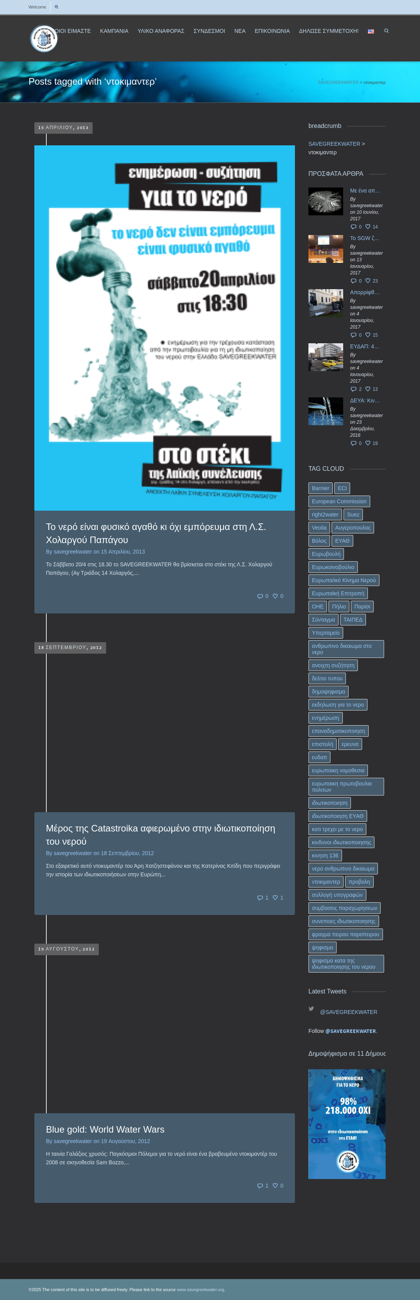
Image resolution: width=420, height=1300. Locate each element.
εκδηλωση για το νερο (338, 705)
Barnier (320, 488)
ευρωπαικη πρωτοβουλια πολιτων (342, 786)
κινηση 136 (325, 855)
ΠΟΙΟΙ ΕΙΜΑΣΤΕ (71, 31)
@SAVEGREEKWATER (349, 1012)
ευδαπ (319, 757)
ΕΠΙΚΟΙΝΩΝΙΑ (272, 31)
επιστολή (322, 744)
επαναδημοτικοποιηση (338, 731)
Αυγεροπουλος (353, 528)
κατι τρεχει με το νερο (337, 829)
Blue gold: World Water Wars (105, 1129)
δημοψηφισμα (328, 691)
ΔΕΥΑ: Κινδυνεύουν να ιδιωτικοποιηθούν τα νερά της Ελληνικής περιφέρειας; (366, 400)
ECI (342, 488)
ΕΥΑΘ (342, 541)
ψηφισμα (322, 947)
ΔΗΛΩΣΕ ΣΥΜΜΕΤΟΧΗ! (329, 31)
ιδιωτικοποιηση (329, 803)
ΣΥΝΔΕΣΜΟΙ (209, 31)
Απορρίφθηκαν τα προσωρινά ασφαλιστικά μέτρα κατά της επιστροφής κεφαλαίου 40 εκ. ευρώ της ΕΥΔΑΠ (366, 292)
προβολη (359, 882)
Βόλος (319, 541)
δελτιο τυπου (327, 678)
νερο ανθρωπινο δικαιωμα (343, 869)
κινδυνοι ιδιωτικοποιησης (341, 842)
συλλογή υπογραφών (337, 895)
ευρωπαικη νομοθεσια (338, 770)
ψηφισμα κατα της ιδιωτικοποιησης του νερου (343, 964)
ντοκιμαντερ (326, 882)
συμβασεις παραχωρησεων (344, 908)
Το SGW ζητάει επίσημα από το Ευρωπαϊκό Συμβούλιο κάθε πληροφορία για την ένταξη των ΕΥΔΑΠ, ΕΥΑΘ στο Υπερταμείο (366, 238)
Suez (353, 514)
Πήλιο (339, 606)
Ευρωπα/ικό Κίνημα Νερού (344, 580)
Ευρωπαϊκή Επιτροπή (338, 593)
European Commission (339, 501)
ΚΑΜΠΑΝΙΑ (114, 31)
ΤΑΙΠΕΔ (353, 620)
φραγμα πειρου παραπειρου (345, 934)
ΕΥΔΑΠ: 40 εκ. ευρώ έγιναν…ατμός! (366, 346)
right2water (325, 514)
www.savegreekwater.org (200, 1289)
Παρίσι (362, 606)
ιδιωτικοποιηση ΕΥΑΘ (338, 816)
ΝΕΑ (240, 31)
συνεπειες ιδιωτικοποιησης (344, 921)
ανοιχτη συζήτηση (333, 665)
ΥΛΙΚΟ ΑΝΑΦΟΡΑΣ (160, 31)
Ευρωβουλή (326, 554)
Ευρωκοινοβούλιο (333, 567)
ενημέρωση (325, 718)
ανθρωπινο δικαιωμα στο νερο (342, 649)
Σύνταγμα (323, 620)
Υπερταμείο (326, 633)
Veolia (319, 528)
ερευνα (350, 744)
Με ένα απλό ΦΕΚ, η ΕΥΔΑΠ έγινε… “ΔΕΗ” (366, 190)
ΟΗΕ (317, 606)
